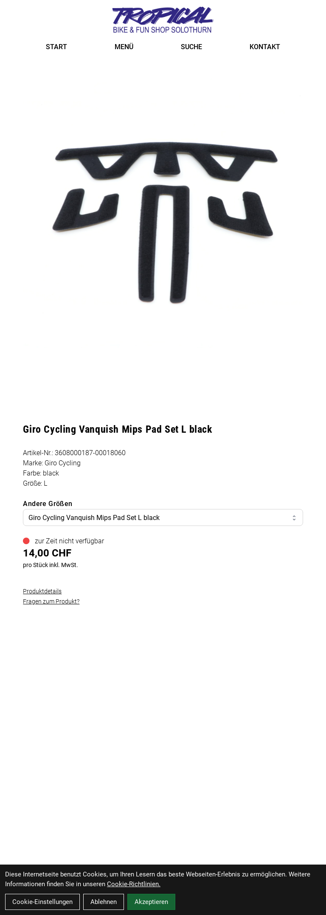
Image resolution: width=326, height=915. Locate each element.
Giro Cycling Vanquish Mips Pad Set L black (162, 518)
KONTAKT (265, 47)
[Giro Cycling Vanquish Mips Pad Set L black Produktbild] (163, 208)
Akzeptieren (151, 902)
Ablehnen (103, 902)
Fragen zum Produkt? (51, 601)
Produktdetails (42, 591)
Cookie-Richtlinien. (133, 884)
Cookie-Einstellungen (42, 902)
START (56, 47)
